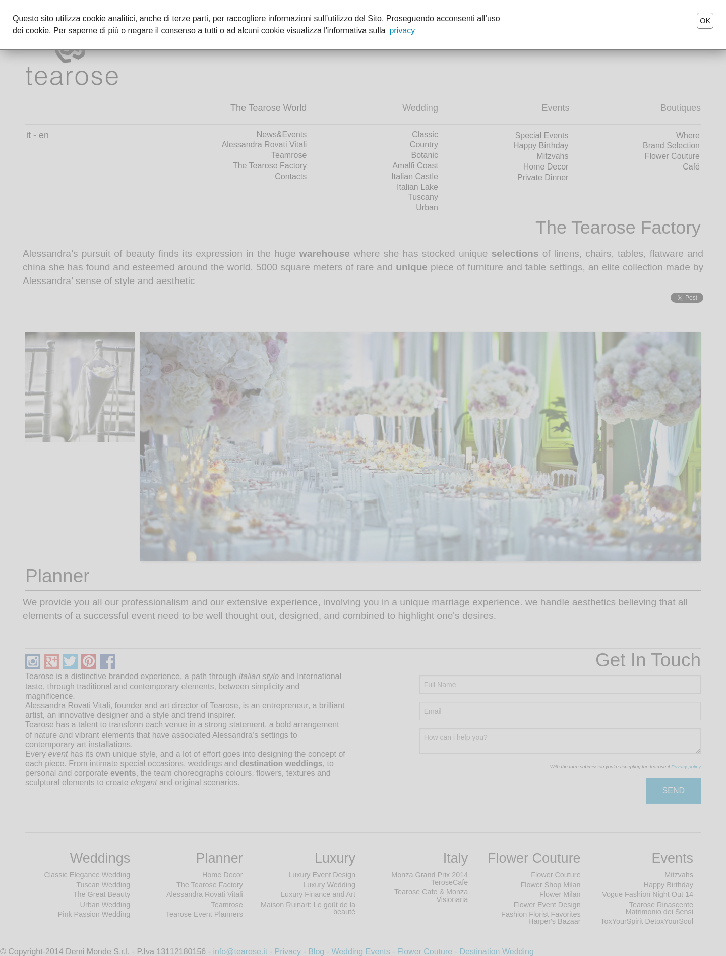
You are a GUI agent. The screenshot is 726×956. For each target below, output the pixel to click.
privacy (402, 30)
